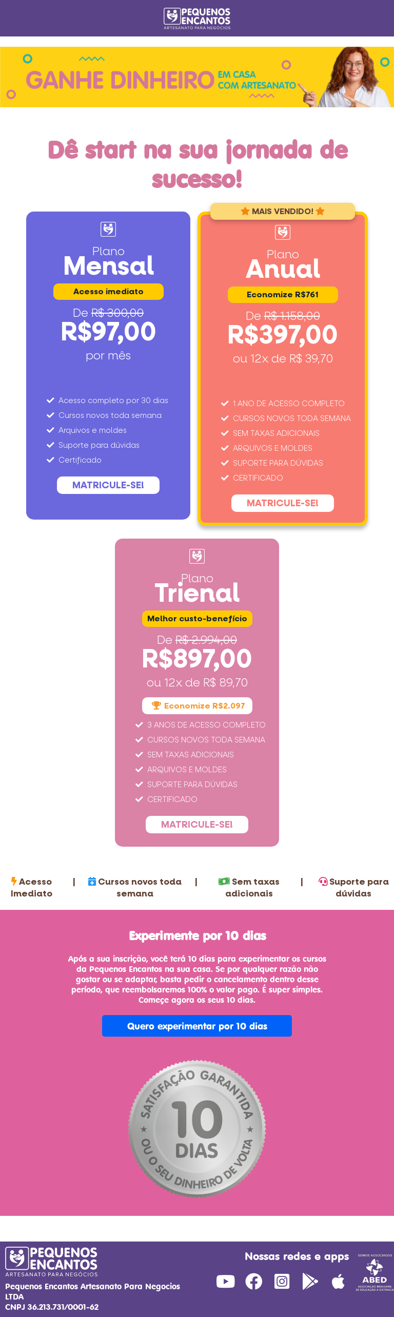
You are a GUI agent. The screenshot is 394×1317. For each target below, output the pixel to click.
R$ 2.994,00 (206, 640)
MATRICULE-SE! (108, 485)
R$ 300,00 (117, 313)
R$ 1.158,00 (292, 316)
